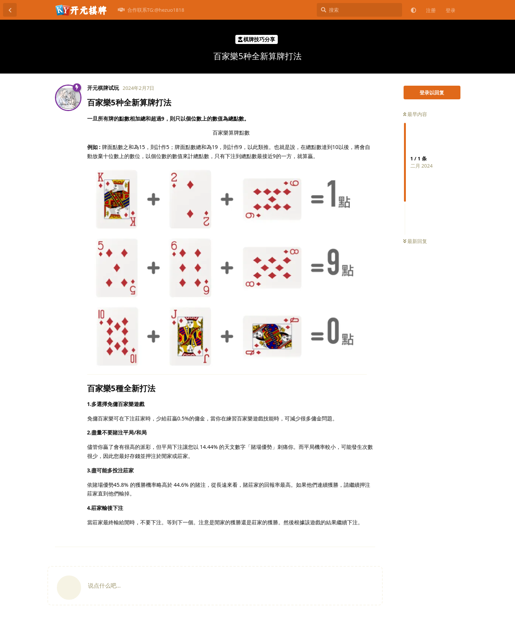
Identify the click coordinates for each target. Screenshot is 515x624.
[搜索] (359, 10)
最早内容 (415, 114)
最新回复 (415, 241)
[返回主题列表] (10, 10)
